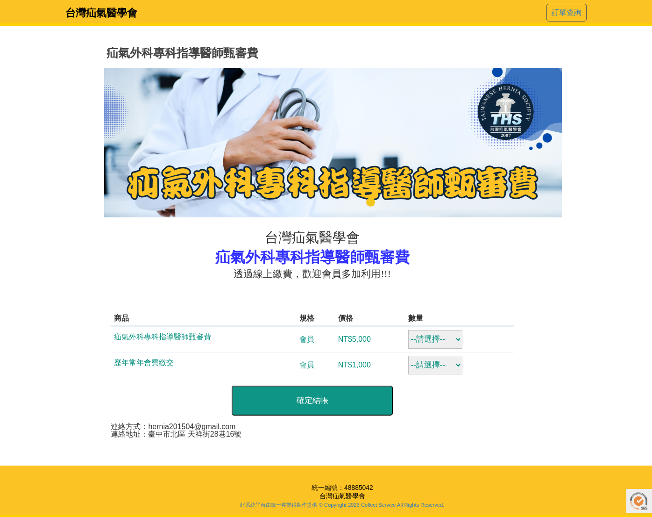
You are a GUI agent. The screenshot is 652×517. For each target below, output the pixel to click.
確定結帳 (312, 400)
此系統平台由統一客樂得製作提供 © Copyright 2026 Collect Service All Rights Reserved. (342, 505)
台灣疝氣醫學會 (101, 13)
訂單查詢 (566, 12)
